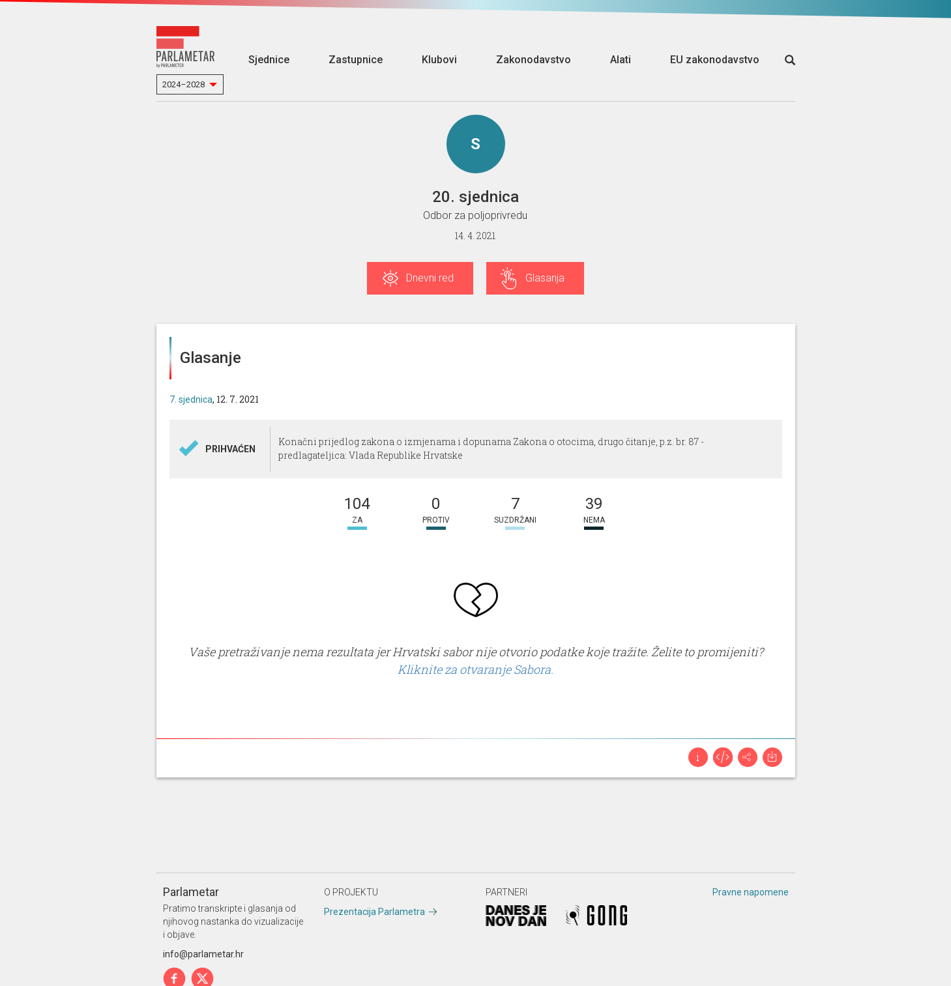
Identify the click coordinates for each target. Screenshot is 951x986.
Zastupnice (356, 59)
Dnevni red (430, 278)
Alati (620, 59)
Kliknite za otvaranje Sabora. (475, 669)
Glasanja (544, 278)
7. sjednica (190, 399)
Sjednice (268, 59)
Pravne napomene (750, 892)
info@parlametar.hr (203, 954)
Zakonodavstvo (533, 59)
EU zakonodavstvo (714, 59)
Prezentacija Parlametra (374, 911)
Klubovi (439, 59)
